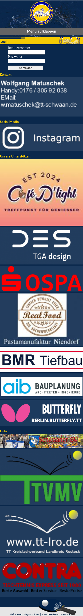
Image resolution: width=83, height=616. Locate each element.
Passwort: (26, 58)
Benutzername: (26, 50)
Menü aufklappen (41, 31)
